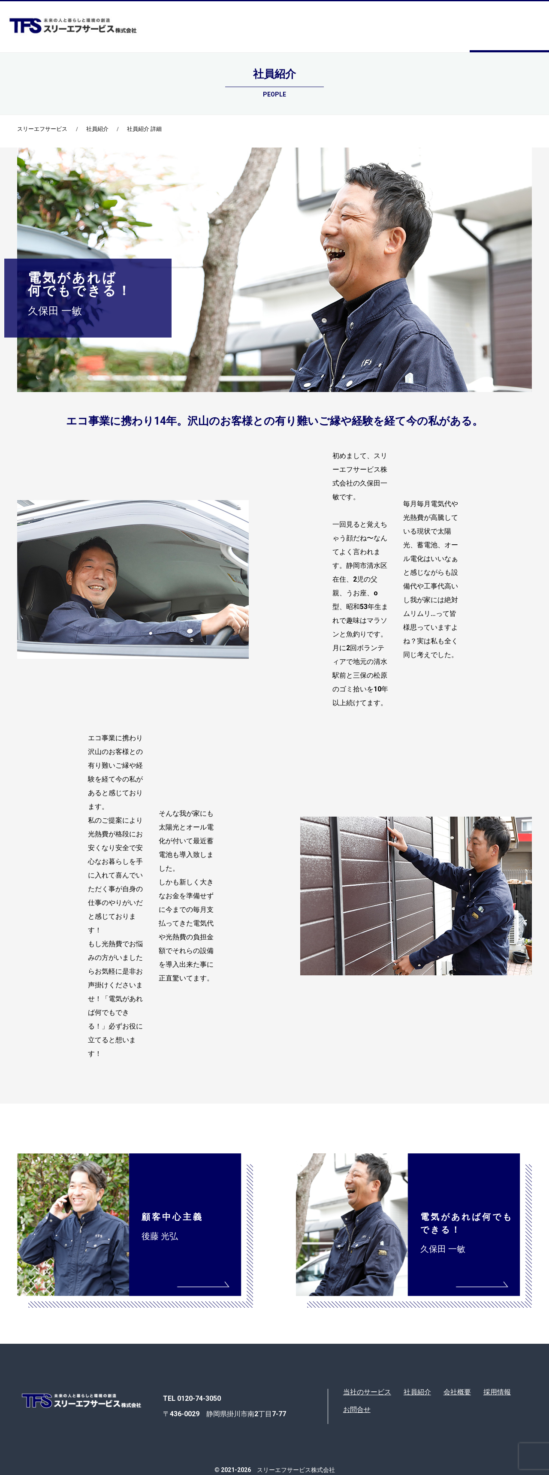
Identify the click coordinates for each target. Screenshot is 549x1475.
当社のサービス (367, 1392)
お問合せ (357, 1410)
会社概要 (457, 1392)
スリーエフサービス (42, 129)
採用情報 (497, 1392)
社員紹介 (97, 129)
